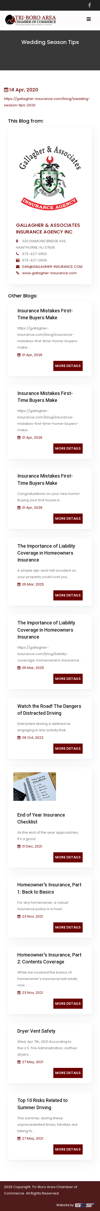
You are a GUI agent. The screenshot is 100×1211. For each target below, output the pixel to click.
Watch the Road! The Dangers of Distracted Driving (49, 710)
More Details (68, 365)
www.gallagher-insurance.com (49, 273)
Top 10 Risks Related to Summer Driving (42, 1104)
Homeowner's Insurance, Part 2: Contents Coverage (49, 958)
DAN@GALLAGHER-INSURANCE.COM (51, 266)
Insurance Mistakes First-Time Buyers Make (45, 314)
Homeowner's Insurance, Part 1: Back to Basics (49, 888)
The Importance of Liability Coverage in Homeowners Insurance (46, 553)
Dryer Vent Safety (36, 1031)
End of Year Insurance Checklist (41, 819)
